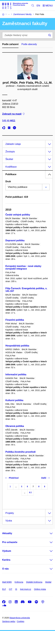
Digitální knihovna (34, 582)
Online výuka (40, 589)
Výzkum (6, 551)
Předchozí (12, 478)
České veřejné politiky (17, 214)
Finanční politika (14, 320)
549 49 (8, 120)
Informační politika (15, 374)
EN (38, 5)
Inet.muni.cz (25, 589)
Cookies (20, 621)
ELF (4, 589)
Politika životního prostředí (20, 452)
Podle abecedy (29, 44)
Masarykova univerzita (19, 618)
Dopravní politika (14, 240)
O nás (5, 568)
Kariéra (6, 560)
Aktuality (7, 533)
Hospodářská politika (17, 345)
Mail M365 (7, 582)
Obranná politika (14, 426)
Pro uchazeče (9, 542)
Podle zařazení (10, 44)
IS (16, 589)
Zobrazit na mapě (13, 114)
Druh (8, 181)
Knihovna (19, 582)
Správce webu (8, 621)
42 (30, 492)
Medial (48, 582)
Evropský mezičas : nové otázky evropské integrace (23, 267)
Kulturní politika (14, 400)
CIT (10, 589)
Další (45, 478)
